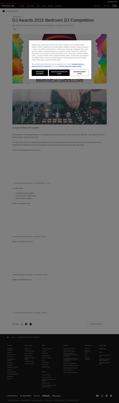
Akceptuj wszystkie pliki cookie (59, 72)
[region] (60, 59)
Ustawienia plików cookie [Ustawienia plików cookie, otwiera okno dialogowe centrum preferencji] (79, 72)
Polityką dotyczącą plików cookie (70, 66)
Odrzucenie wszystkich (40, 72)
